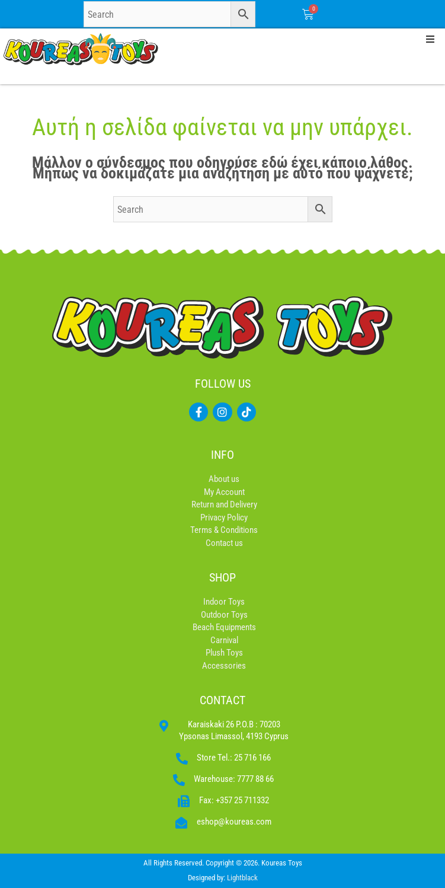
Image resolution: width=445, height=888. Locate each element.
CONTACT (222, 700)
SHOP (222, 577)
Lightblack (242, 877)
